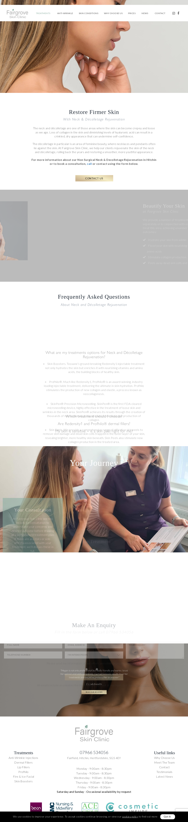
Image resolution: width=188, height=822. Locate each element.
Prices (131, 13)
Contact (160, 13)
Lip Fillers (23, 767)
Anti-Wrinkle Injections (23, 757)
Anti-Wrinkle (65, 13)
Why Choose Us (113, 13)
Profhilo (23, 771)
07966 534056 (94, 752)
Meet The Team (164, 762)
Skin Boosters (23, 781)
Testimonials (164, 771)
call (89, 177)
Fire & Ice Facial (23, 776)
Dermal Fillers (23, 762)
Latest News (164, 776)
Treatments (43, 13)
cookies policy (130, 816)
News (145, 13)
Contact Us (94, 195)
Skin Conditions (88, 13)
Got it (167, 816)
